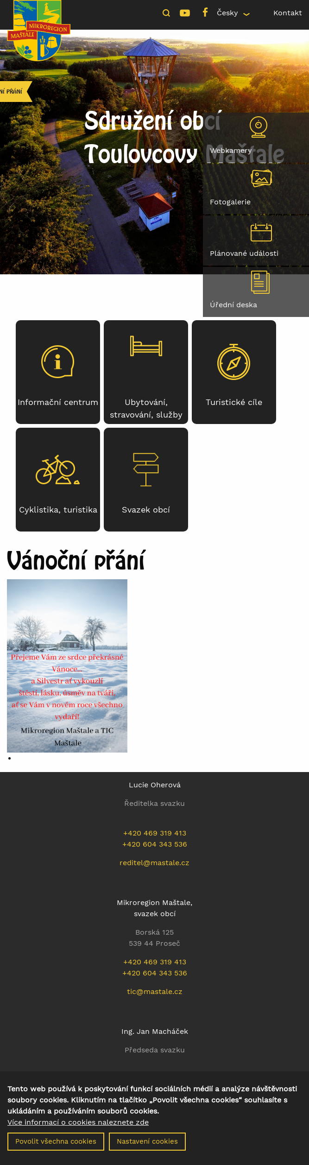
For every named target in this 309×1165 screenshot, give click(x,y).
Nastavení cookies (147, 1148)
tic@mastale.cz (155, 991)
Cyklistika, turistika (58, 509)
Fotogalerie (230, 201)
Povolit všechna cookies (55, 1148)
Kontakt (287, 12)
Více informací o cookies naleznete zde (78, 1129)
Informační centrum (58, 402)
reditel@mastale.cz (154, 862)
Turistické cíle (234, 402)
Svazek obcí (146, 509)
